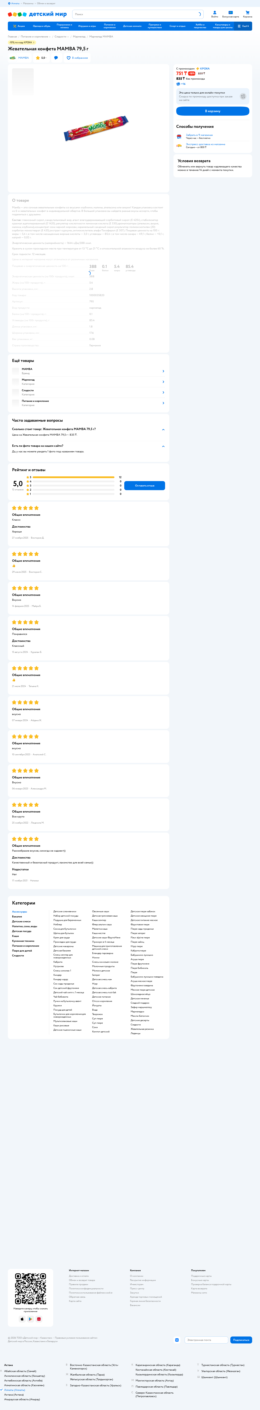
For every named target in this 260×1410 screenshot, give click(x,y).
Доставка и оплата (78, 1275)
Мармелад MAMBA (101, 36)
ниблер (57, 924)
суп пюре (97, 1018)
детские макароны (63, 946)
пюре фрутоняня (140, 963)
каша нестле (98, 933)
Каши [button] (15, 936)
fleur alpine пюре (140, 937)
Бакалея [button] (17, 916)
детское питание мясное (144, 920)
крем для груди (61, 937)
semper (96, 975)
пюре (134, 972)
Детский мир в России (20, 1341)
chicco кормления (102, 1001)
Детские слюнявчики (64, 911)
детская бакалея (62, 950)
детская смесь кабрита (104, 988)
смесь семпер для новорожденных (63, 956)
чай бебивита (60, 996)
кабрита (57, 962)
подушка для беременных (67, 920)
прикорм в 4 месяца (103, 942)
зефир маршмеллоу (141, 1007)
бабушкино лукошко (142, 955)
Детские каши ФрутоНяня (106, 937)
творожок (97, 1014)
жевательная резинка (142, 1029)
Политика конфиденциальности (86, 1288)
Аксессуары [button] (19, 911)
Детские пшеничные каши (67, 1030)
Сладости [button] (18, 955)
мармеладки (137, 1011)
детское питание (101, 996)
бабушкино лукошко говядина (147, 976)
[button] (243, 26)
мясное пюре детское (143, 989)
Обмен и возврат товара (82, 1280)
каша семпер (99, 920)
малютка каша (99, 929)
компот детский (101, 1031)
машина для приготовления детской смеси (107, 947)
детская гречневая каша (104, 915)
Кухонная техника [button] (23, 941)
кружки (57, 1005)
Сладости (60, 36)
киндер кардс (60, 979)
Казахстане (39, 1341)
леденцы (135, 1033)
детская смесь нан (102, 979)
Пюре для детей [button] (22, 950)
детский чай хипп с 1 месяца (68, 992)
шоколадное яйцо (140, 994)
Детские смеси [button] (21, 921)
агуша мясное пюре (141, 981)
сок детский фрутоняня (66, 988)
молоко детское (101, 970)
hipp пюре (137, 946)
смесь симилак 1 (62, 970)
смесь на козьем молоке (105, 962)
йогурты (97, 1005)
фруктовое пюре (140, 924)
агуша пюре (137, 959)
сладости (136, 1024)
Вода (94, 1010)
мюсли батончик (140, 1016)
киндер (57, 975)
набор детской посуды (65, 915)
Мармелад (79, 36)
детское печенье (140, 998)
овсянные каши (100, 911)
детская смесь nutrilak (104, 992)
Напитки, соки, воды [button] (24, 926)
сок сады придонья (63, 983)
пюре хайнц (137, 942)
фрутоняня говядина (142, 985)
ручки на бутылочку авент (67, 1001)
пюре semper (138, 933)
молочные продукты (103, 966)
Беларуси (52, 1341)
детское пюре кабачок (143, 911)
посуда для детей (62, 1010)
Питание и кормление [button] (25, 946)
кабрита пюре (138, 950)
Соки (95, 1027)
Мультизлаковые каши (65, 1021)
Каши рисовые (61, 1025)
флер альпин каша (102, 924)
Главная (12, 36)
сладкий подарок (140, 1003)
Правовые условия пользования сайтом (76, 1337)
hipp (95, 983)
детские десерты (140, 1020)
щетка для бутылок (63, 933)
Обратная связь (77, 1296)
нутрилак (58, 966)
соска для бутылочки (64, 929)
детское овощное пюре (144, 915)
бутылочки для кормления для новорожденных (69, 1015)
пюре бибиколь (139, 968)
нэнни (95, 957)
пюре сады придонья (142, 929)
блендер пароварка (102, 953)
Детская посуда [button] (21, 931)
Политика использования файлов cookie (90, 1292)
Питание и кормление (34, 36)
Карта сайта (75, 1301)
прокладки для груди (64, 942)
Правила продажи (78, 1284)
